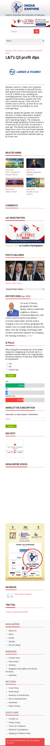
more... (30, 335)
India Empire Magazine (23, 594)
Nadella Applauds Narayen (33, 173)
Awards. (10, 641)
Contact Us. (11, 719)
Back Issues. (12, 661)
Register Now (12, 245)
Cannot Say (13, 369)
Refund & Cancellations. (17, 729)
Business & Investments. (17, 695)
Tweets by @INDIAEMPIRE (16, 612)
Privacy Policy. (12, 722)
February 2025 (10, 51)
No (10, 366)
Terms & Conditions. (15, 726)
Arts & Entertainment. (16, 699)
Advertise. (11, 675)
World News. (12, 691)
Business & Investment (25, 51)
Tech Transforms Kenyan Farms (12, 173)
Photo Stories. (13, 706)
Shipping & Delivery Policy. (18, 733)
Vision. (9, 634)
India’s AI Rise (11, 192)
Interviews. (11, 702)
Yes (10, 363)
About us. (11, 630)
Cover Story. (12, 688)
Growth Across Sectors (32, 193)
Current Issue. (12, 658)
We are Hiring (12, 645)
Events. (10, 638)
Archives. (10, 665)
